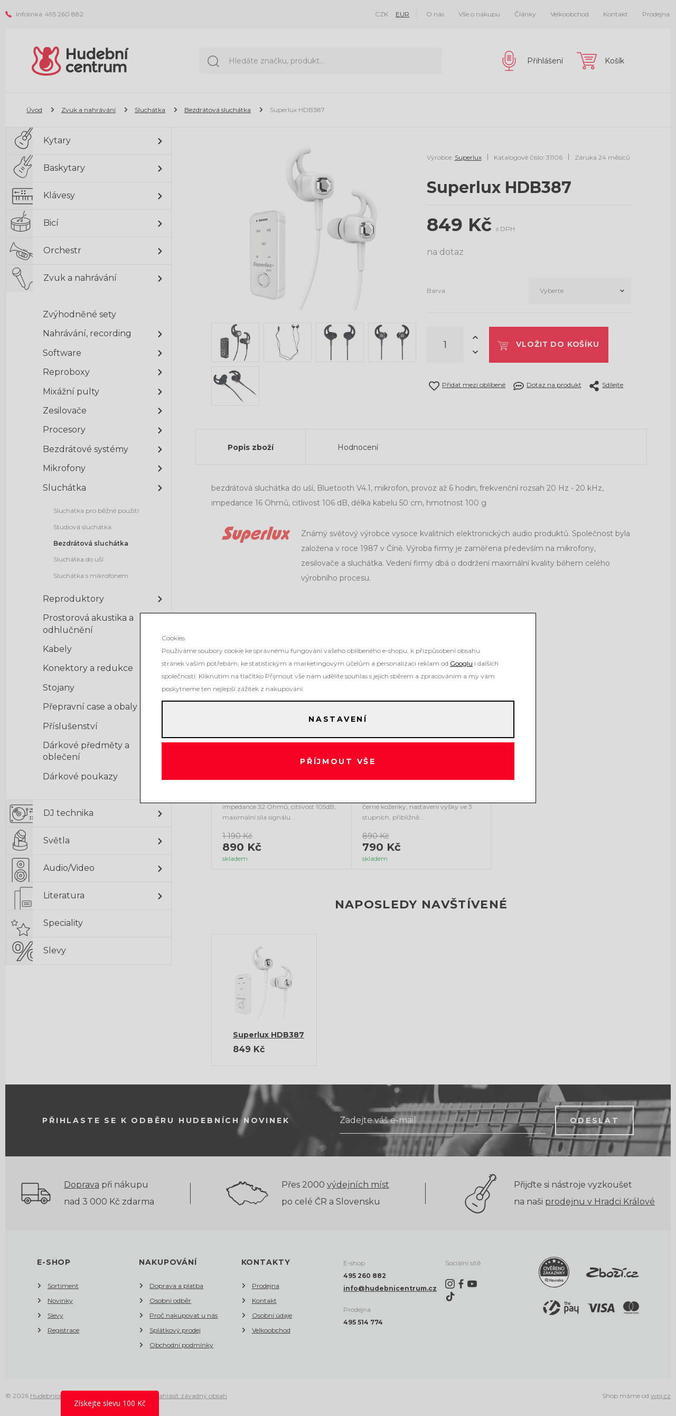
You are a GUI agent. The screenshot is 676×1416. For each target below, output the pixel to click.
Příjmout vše (338, 761)
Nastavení (338, 719)
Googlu (461, 663)
